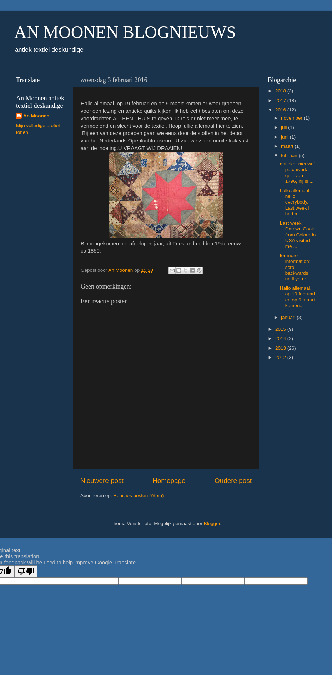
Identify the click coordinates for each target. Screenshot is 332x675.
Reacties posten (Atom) (138, 495)
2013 (281, 348)
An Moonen (36, 116)
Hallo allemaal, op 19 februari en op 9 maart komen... (297, 296)
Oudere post (233, 480)
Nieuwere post (102, 480)
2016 (281, 109)
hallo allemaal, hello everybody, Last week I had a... (295, 202)
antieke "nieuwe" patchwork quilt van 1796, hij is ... (298, 172)
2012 (281, 357)
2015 (281, 329)
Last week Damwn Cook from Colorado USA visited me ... (298, 234)
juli (284, 127)
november (292, 118)
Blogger (212, 523)
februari (290, 155)
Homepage (168, 480)
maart (288, 146)
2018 (281, 91)
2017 (281, 100)
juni (285, 137)
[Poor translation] (26, 571)
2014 (281, 338)
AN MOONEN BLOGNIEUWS (125, 31)
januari (289, 317)
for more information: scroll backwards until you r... (295, 267)
